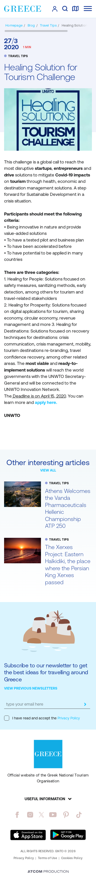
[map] (75, 9)
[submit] (85, 704)
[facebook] (17, 814)
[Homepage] (14, 25)
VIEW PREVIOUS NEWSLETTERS (30, 688)
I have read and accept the (42, 718)
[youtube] (52, 814)
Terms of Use (47, 858)
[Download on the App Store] (28, 835)
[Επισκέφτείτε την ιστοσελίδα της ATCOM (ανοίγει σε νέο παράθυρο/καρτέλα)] (48, 872)
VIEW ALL (48, 470)
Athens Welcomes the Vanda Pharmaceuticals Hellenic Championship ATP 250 (67, 508)
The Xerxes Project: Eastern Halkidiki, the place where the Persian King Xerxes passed (67, 564)
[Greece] (22, 8)
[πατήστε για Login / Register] (55, 9)
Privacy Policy (68, 718)
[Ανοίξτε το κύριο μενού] (88, 8)
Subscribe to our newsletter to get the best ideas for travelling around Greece (46, 672)
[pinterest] (65, 814)
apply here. (46, 402)
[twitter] (41, 815)
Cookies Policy (71, 858)
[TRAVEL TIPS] (48, 25)
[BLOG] (31, 25)
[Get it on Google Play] (68, 835)
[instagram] (30, 814)
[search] (65, 9)
